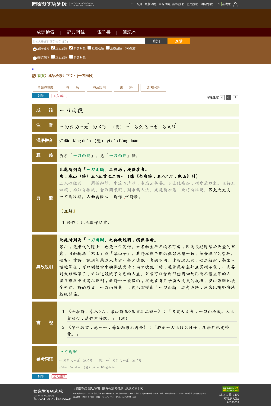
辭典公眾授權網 (112, 388)
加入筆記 (59, 95)
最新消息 (151, 4)
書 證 (126, 87)
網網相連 (131, 388)
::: (132, 4)
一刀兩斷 (82, 155)
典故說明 (99, 87)
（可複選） (94, 48)
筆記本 (129, 32)
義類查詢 (41, 57)
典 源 (72, 87)
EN (218, 4)
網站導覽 (207, 4)
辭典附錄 (76, 32)
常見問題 (165, 4)
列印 (41, 95)
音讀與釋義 (45, 87)
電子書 (104, 32)
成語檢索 (46, 32)
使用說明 (192, 4)
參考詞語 (153, 87)
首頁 (139, 4)
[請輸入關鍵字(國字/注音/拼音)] (88, 41)
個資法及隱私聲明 (88, 388)
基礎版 (226, 4)
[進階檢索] (178, 41)
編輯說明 (178, 4)
